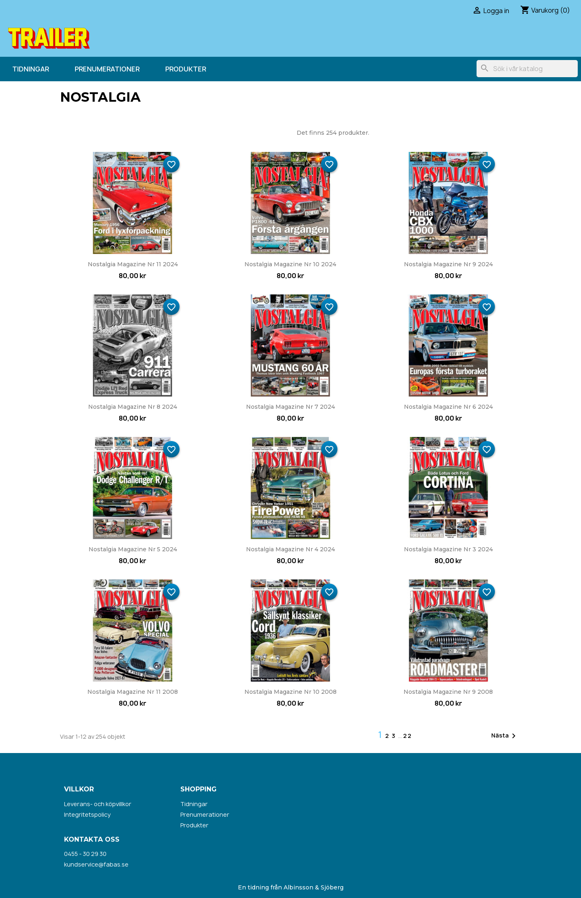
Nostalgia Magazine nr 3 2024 (448, 549)
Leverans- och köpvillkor (97, 804)
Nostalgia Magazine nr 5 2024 (133, 549)
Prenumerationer (107, 69)
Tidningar (30, 69)
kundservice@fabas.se (96, 864)
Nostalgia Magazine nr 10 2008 (290, 691)
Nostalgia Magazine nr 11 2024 (133, 264)
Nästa (505, 736)
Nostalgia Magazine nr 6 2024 (448, 406)
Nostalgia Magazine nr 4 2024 (290, 549)
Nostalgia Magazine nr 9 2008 (448, 691)
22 (407, 736)
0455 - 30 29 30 (85, 854)
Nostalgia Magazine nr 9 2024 (448, 264)
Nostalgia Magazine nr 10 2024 (290, 264)
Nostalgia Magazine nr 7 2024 (290, 406)
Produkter (185, 69)
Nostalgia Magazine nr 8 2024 (132, 406)
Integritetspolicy (87, 814)
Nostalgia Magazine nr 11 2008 (132, 691)
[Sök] (527, 68)
